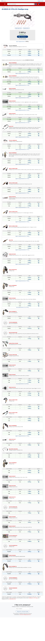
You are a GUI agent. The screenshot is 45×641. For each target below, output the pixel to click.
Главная (3, 6)
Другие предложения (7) (22, 178)
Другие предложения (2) (22, 264)
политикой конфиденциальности (25, 614)
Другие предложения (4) (22, 73)
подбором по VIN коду (33, 597)
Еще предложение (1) (22, 307)
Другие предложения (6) (22, 110)
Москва (4, 1)
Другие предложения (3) (22, 122)
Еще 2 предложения (22, 41)
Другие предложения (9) (22, 85)
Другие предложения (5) (22, 149)
